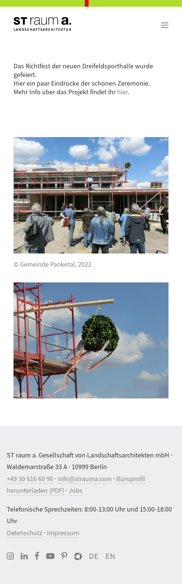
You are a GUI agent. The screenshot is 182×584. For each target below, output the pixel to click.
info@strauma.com (85, 479)
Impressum (63, 533)
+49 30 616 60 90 (30, 479)
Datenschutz (24, 533)
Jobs (76, 490)
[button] (164, 21)
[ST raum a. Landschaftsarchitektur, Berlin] (42, 24)
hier (122, 92)
